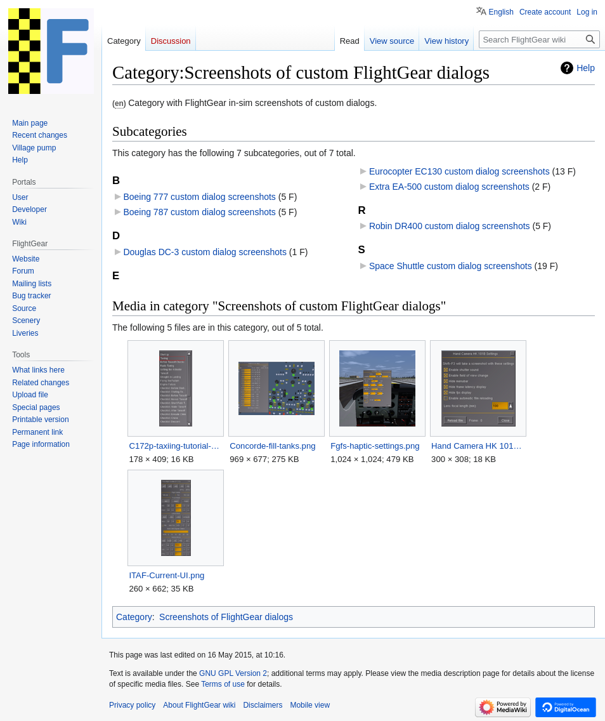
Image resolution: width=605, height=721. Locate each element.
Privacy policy (132, 705)
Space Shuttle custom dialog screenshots (450, 266)
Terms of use (223, 684)
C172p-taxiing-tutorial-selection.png (175, 446)
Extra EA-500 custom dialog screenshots (449, 187)
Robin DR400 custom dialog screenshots (449, 226)
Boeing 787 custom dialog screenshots (199, 212)
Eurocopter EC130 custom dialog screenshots (459, 171)
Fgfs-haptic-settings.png (374, 446)
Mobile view (310, 705)
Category (134, 617)
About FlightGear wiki (199, 705)
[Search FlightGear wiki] (539, 39)
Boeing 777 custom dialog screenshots (199, 197)
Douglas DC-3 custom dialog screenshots (205, 252)
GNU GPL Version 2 (233, 673)
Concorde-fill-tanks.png (272, 446)
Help (585, 68)
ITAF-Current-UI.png (166, 575)
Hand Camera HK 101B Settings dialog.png (477, 446)
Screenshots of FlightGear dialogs (226, 617)
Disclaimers (262, 705)
